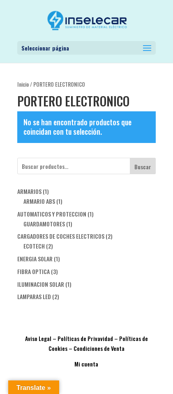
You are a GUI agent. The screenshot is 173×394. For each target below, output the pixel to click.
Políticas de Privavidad (85, 338)
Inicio (23, 84)
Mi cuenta (86, 363)
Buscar (142, 166)
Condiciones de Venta (99, 348)
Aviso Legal (38, 338)
